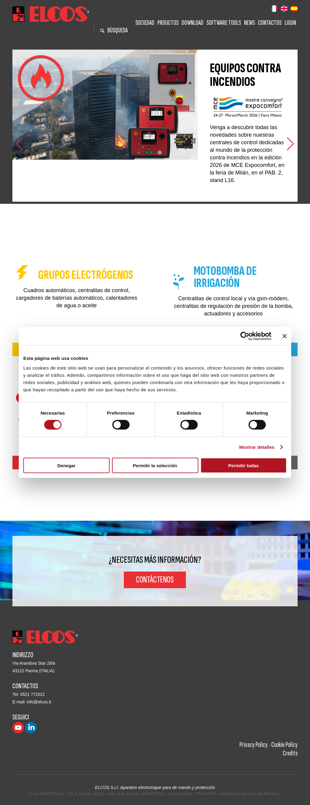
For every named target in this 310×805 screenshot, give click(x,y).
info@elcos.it (39, 701)
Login (290, 23)
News (249, 23)
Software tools (223, 23)
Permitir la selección (155, 465)
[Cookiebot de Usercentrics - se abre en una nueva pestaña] (244, 336)
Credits (290, 753)
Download (192, 23)
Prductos (168, 23)
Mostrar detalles (257, 447)
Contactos (270, 23)
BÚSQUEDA (114, 30)
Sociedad (144, 23)
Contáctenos (155, 579)
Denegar (66, 465)
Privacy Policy (253, 744)
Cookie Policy (284, 744)
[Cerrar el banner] (284, 336)
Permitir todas (243, 465)
